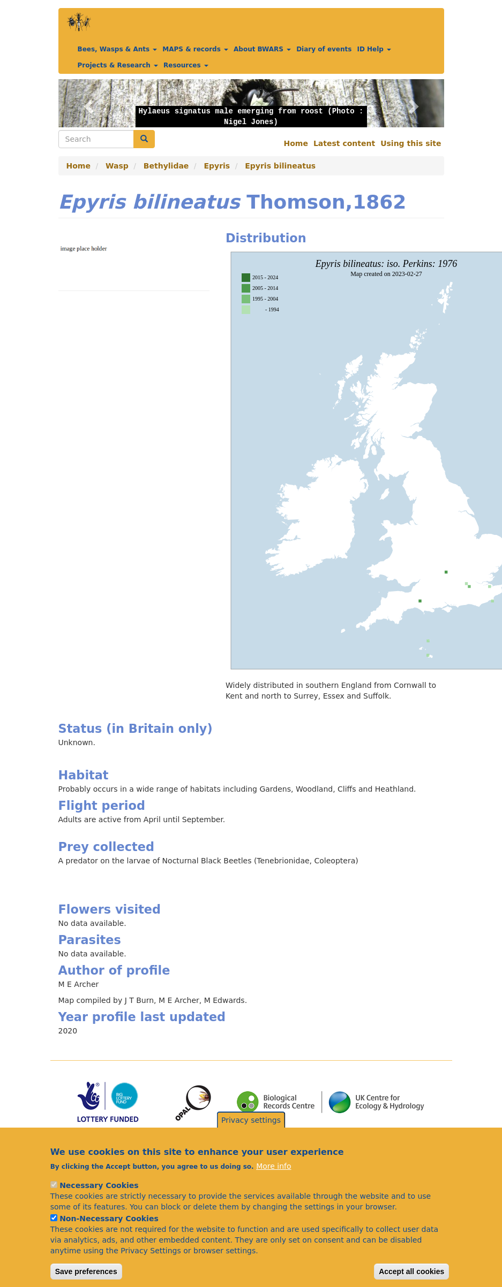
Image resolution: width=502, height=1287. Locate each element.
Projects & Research (118, 65)
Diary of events (323, 49)
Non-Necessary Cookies (109, 1218)
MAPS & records (195, 49)
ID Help (374, 49)
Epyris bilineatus (280, 166)
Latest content (344, 143)
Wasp (117, 166)
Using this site (410, 143)
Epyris (217, 166)
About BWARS (262, 49)
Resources (185, 65)
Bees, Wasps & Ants (118, 49)
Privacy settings (251, 1120)
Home (296, 143)
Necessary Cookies (98, 1185)
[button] (87, 103)
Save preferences (86, 1271)
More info (273, 1166)
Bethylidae (166, 166)
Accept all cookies (411, 1271)
